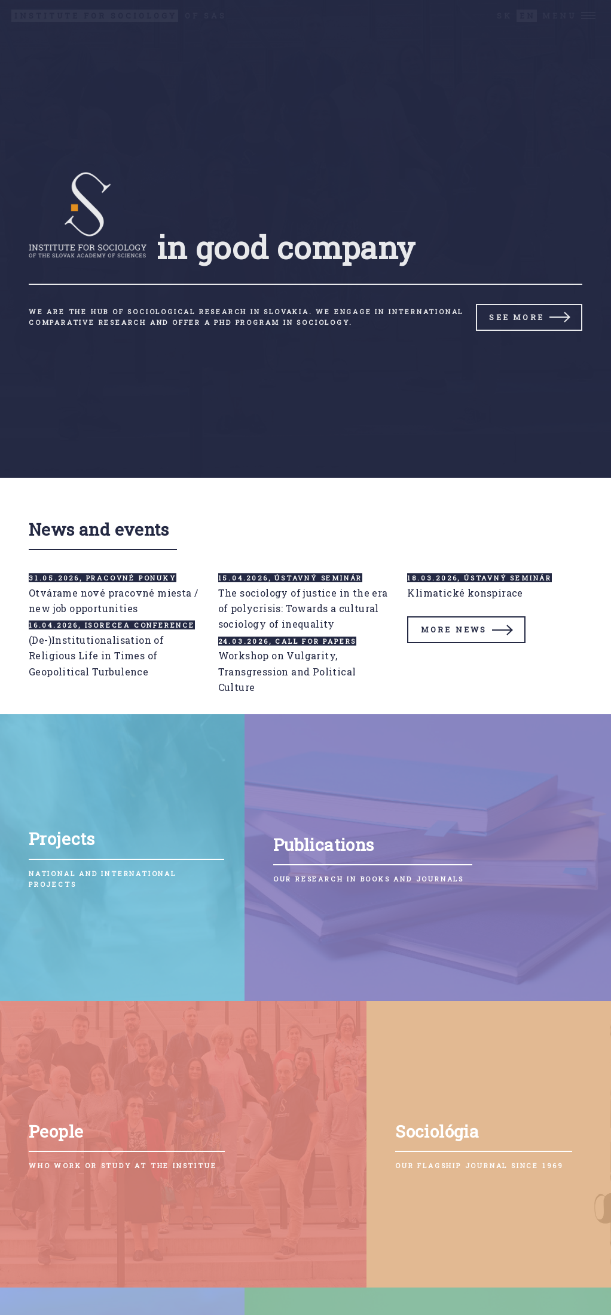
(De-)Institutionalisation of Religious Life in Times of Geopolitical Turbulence (96, 656)
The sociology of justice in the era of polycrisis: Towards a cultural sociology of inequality (303, 608)
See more (516, 317)
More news (454, 629)
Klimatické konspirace (465, 592)
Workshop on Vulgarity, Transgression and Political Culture (287, 671)
